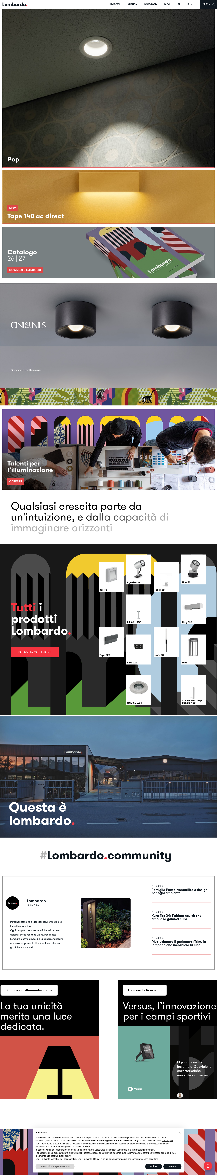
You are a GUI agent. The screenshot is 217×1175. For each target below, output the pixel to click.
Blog (167, 4)
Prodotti (114, 4)
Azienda (132, 4)
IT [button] (189, 4)
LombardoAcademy (145, 990)
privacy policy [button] (63, 1156)
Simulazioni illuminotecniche (29, 990)
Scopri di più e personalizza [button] (55, 1166)
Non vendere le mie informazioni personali (132, 1150)
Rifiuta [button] (153, 1166)
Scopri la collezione (34, 652)
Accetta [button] (172, 1166)
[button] (179, 1132)
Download (150, 4)
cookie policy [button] (168, 1140)
